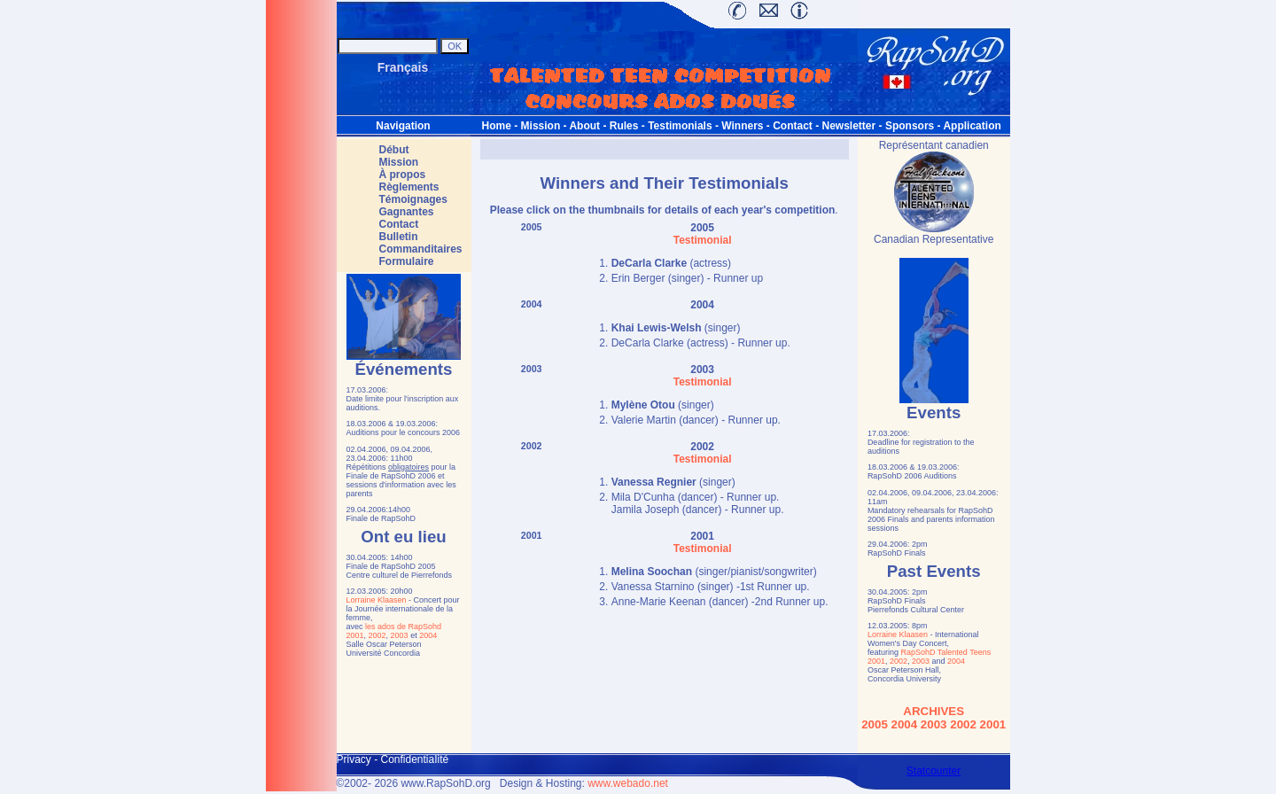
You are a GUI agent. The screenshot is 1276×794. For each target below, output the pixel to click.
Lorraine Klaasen (376, 600)
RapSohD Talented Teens (945, 652)
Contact (793, 126)
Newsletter (849, 126)
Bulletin (398, 236)
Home (496, 126)
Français (403, 67)
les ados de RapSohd (403, 626)
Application (971, 126)
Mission (541, 126)
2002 (377, 635)
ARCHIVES (933, 711)
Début (394, 150)
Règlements (409, 187)
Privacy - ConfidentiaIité (393, 759)
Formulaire (406, 261)
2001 (355, 635)
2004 (428, 635)
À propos (402, 174)
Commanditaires (421, 249)
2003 (399, 635)
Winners (742, 126)
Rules (624, 126)
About (584, 126)
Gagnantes (406, 212)
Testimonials (680, 126)
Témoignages (413, 199)
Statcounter (933, 771)
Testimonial (702, 240)
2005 (531, 227)
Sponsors (909, 126)
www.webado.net (627, 783)
